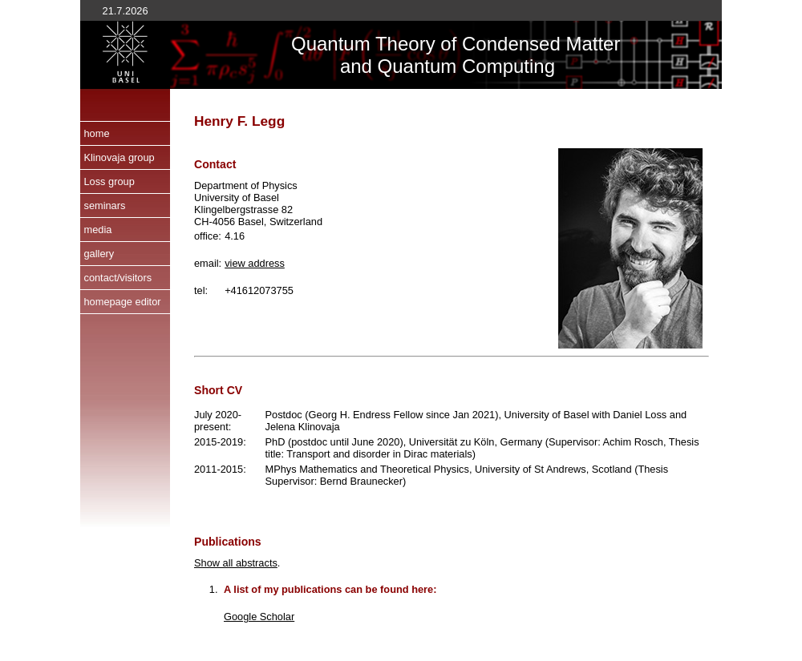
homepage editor (121, 302)
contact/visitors (117, 278)
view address (255, 263)
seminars (104, 206)
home (96, 133)
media (97, 230)
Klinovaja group (118, 157)
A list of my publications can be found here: (330, 589)
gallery (98, 254)
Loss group (108, 181)
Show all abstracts (235, 563)
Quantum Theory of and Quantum (376, 55)
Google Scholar (259, 617)
